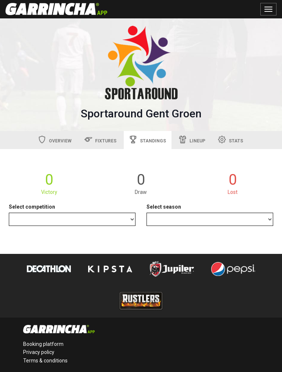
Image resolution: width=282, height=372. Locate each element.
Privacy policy (38, 352)
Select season (164, 207)
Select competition (32, 207)
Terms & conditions (45, 361)
